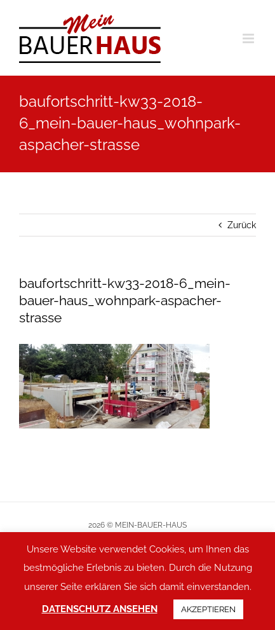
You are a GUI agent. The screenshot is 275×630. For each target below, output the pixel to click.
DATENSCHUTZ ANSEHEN (100, 609)
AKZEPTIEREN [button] (208, 609)
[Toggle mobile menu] (249, 38)
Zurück (241, 225)
